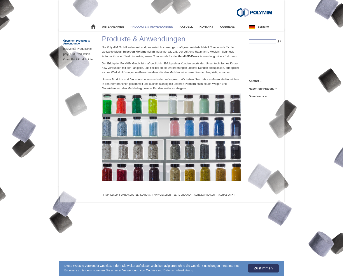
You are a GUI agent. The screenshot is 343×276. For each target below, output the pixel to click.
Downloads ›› (258, 96)
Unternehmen (113, 26)
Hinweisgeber (162, 195)
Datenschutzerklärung (136, 195)
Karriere (227, 26)
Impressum (111, 195)
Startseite (93, 26)
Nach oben (225, 195)
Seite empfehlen (204, 195)
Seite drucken (182, 195)
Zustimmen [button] (263, 268)
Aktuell (186, 26)
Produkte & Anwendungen (152, 26)
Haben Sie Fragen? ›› (263, 88)
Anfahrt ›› (255, 81)
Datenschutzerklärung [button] (178, 270)
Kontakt (206, 26)
